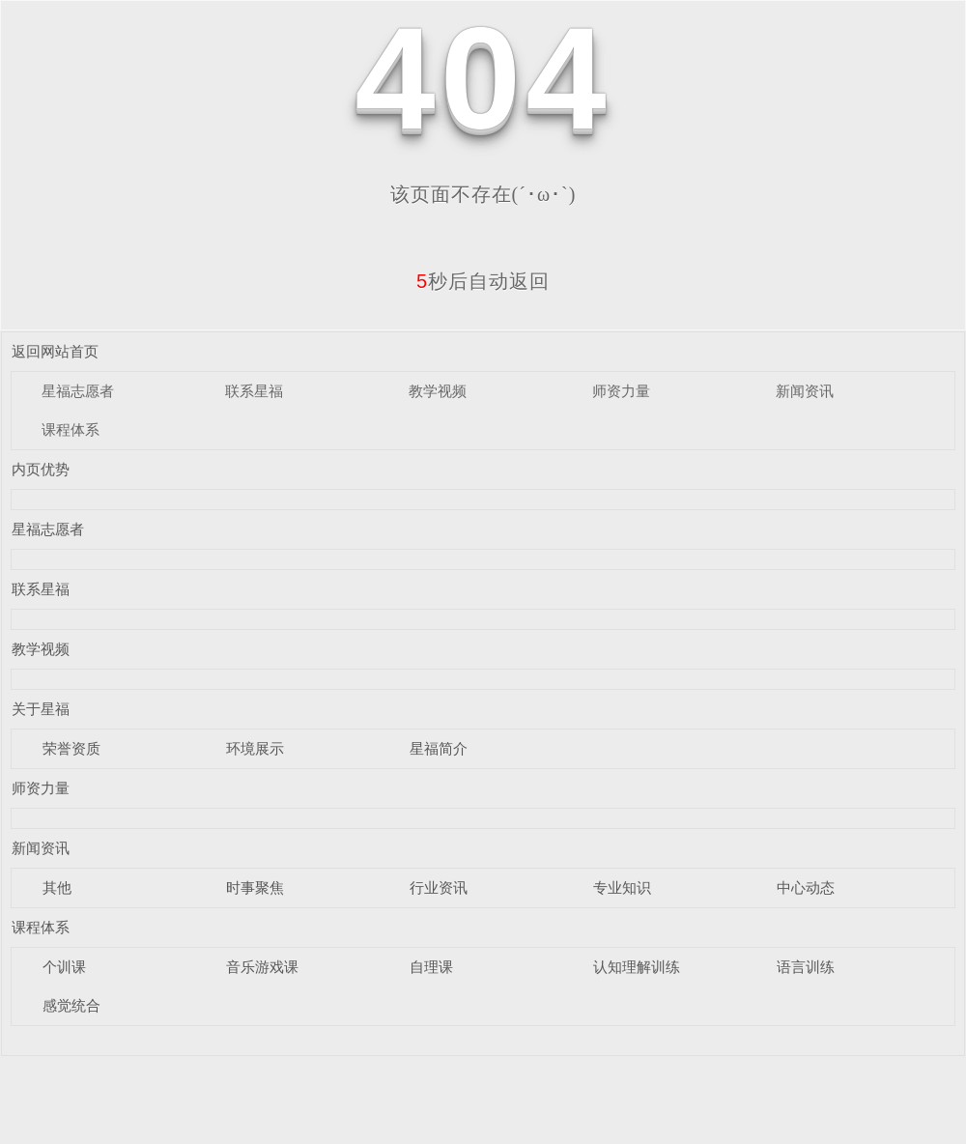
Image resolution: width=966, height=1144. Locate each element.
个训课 (64, 966)
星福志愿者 (78, 391)
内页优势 (41, 469)
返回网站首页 (55, 351)
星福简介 (439, 748)
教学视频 (438, 391)
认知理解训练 (636, 966)
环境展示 (255, 748)
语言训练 (806, 966)
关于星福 (41, 709)
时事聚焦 (255, 887)
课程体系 (70, 429)
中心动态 (806, 887)
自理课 (431, 966)
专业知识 (622, 887)
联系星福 (254, 391)
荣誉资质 (71, 748)
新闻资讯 (805, 391)
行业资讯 (439, 887)
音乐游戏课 (262, 966)
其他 (57, 887)
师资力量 (621, 391)
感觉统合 (71, 1005)
